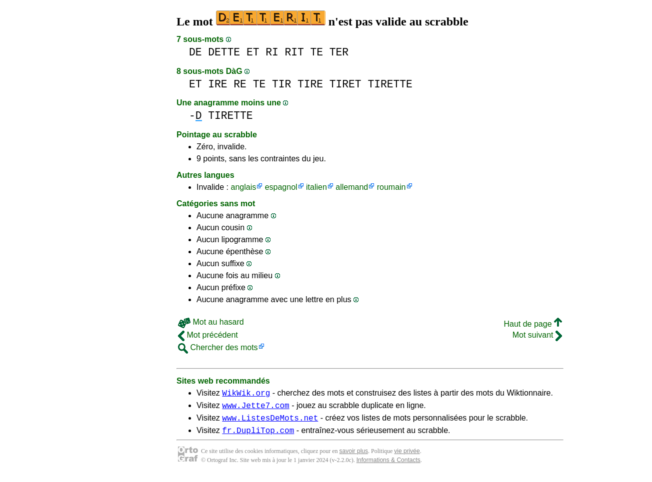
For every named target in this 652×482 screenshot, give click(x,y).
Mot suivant (537, 335)
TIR (281, 84)
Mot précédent (208, 335)
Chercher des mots (218, 347)
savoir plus (354, 457)
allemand (352, 187)
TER (339, 52)
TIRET (346, 84)
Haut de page (533, 324)
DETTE (224, 52)
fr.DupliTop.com (258, 436)
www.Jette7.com (255, 408)
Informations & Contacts (388, 466)
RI (272, 52)
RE (240, 84)
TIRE (310, 84)
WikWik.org (246, 394)
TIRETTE (390, 84)
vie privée (407, 457)
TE (317, 52)
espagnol (281, 187)
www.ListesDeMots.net (270, 422)
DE (195, 52)
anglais (243, 187)
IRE (217, 84)
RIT (294, 52)
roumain (391, 187)
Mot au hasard (211, 322)
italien (316, 187)
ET (253, 52)
